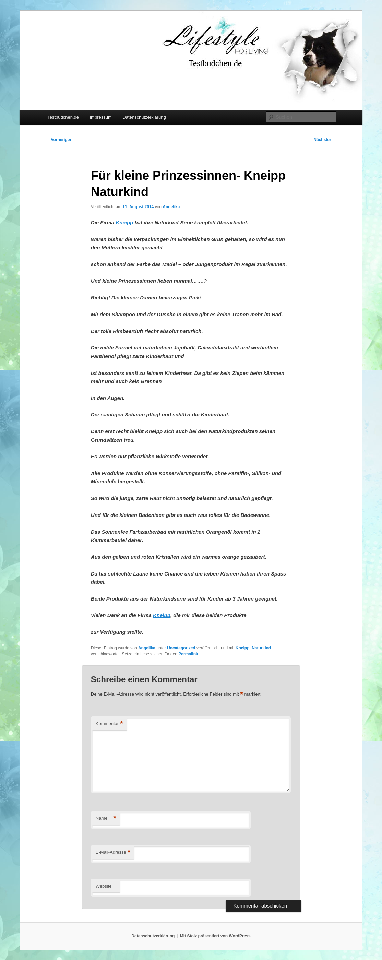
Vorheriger (58, 139)
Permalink (188, 654)
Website (104, 886)
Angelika (171, 206)
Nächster (324, 139)
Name (106, 818)
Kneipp (243, 647)
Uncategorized (181, 647)
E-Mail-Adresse (113, 852)
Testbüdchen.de (63, 117)
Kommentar (109, 724)
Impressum (100, 117)
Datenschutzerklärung (144, 117)
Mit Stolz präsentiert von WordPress (215, 936)
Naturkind (261, 647)
